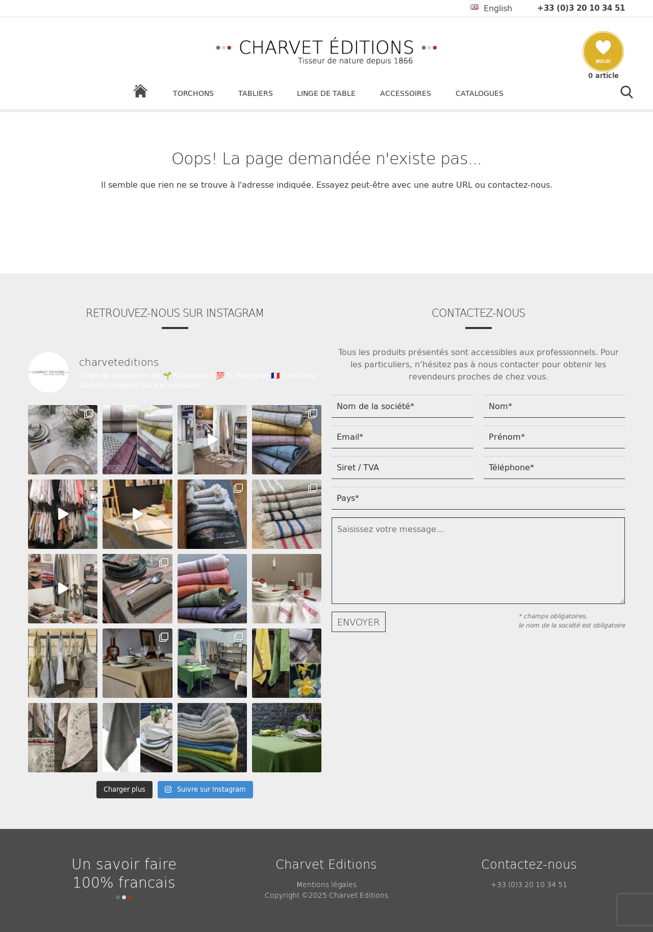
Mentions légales (326, 884)
